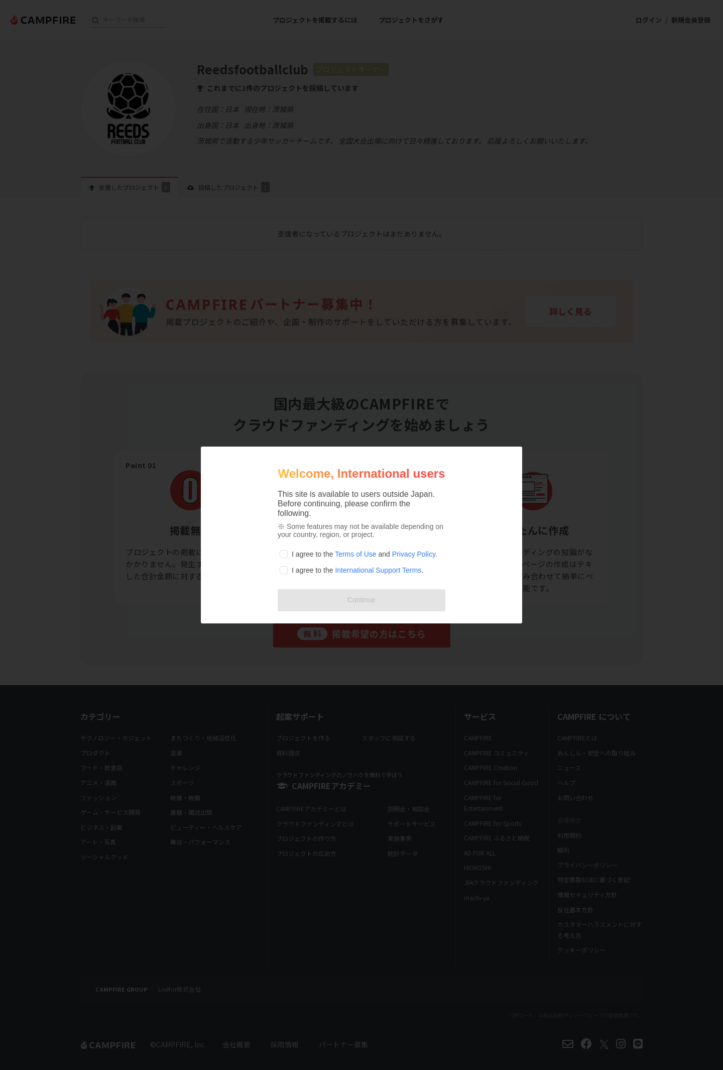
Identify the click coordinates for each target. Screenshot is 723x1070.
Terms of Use (355, 554)
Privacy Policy (413, 554)
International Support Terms (378, 570)
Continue (361, 600)
